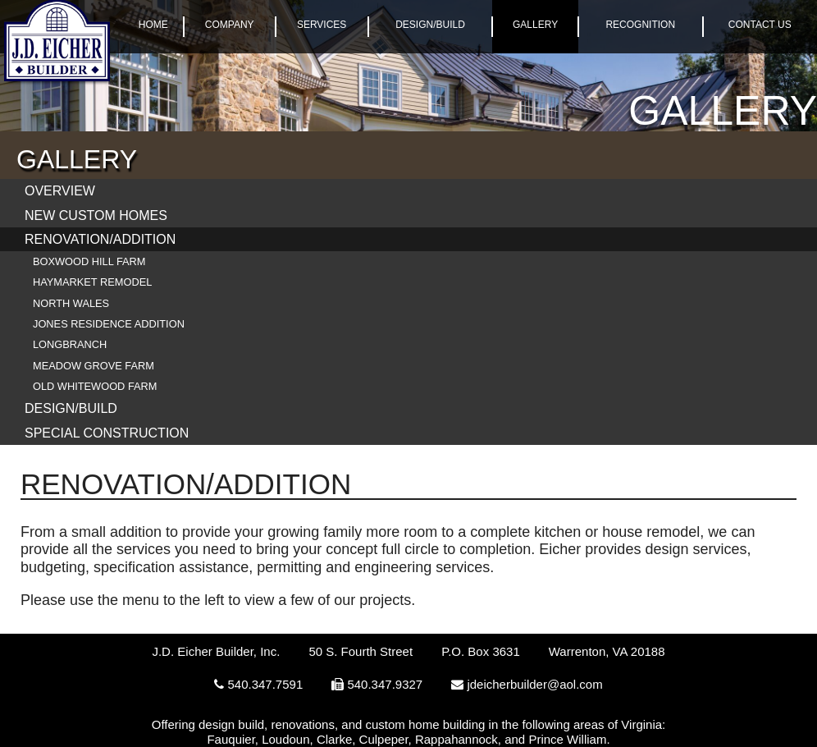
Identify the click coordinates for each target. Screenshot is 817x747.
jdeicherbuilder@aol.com (534, 684)
